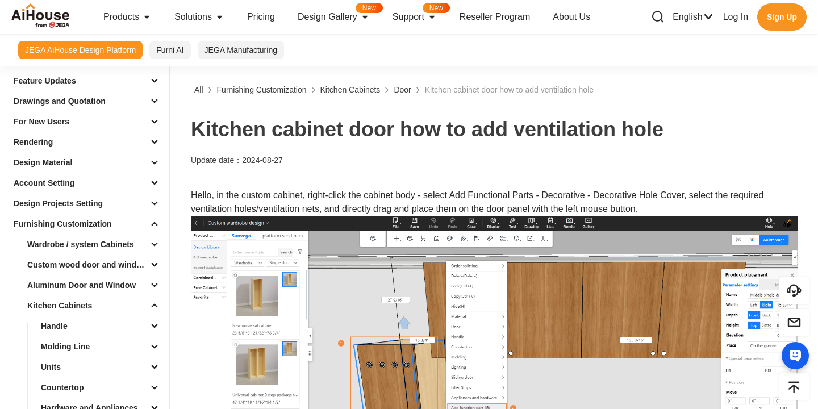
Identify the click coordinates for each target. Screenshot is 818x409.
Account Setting (44, 182)
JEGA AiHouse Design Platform (80, 50)
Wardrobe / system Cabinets (80, 244)
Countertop (62, 387)
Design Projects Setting (58, 203)
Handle (54, 326)
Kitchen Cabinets (59, 305)
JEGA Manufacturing (240, 50)
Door (402, 89)
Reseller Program (495, 17)
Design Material (43, 162)
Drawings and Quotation (60, 101)
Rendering (33, 142)
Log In (735, 17)
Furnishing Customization (63, 223)
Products (127, 17)
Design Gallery (339, 13)
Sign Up (782, 17)
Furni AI (169, 50)
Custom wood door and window (87, 264)
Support (420, 13)
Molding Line (65, 346)
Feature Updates (45, 80)
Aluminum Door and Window (81, 285)
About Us (571, 17)
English (693, 17)
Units (51, 367)
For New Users (41, 121)
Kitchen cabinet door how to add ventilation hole (509, 89)
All (198, 89)
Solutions (199, 17)
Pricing (261, 17)
